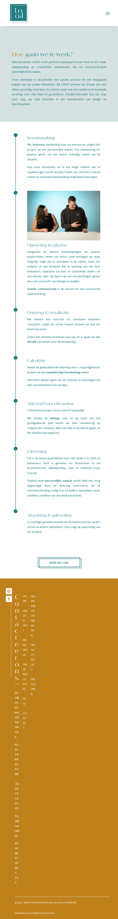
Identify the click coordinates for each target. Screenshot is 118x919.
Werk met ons (59, 562)
